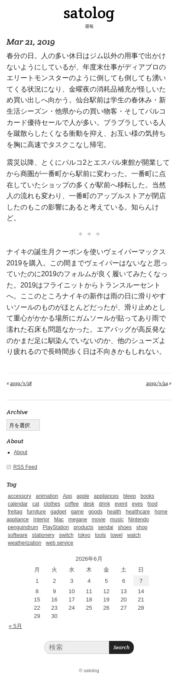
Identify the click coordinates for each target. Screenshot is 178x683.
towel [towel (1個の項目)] (116, 535)
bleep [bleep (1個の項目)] (129, 496)
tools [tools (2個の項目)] (100, 535)
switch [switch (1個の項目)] (66, 535)
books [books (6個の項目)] (147, 496)
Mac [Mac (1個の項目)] (59, 519)
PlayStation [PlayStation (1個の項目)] (56, 527)
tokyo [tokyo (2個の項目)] (84, 535)
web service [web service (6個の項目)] (59, 543)
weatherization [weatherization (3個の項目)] (24, 543)
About (20, 452)
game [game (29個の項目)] (77, 512)
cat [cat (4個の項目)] (35, 504)
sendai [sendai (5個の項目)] (105, 527)
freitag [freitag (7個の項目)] (15, 512)
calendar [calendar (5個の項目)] (18, 504)
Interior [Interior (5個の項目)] (41, 519)
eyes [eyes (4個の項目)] (137, 504)
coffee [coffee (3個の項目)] (71, 504)
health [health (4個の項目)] (114, 512)
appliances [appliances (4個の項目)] (106, 496)
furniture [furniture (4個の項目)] (36, 512)
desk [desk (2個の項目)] (88, 504)
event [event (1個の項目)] (121, 504)
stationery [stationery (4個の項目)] (43, 535)
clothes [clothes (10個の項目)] (52, 504)
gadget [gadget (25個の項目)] (58, 512)
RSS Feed (25, 467)
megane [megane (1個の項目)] (77, 519)
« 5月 (15, 626)
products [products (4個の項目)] (84, 527)
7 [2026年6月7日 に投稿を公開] (140, 581)
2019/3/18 (21, 383)
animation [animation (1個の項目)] (47, 496)
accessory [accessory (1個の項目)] (19, 496)
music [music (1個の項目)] (116, 519)
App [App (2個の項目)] (67, 496)
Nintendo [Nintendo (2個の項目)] (138, 519)
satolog (89, 13)
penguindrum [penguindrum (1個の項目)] (23, 527)
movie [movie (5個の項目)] (99, 519)
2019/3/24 (157, 383)
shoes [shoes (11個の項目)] (125, 527)
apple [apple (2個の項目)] (83, 496)
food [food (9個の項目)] (152, 504)
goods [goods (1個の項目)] (95, 512)
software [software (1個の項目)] (17, 535)
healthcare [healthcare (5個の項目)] (138, 512)
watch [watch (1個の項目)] (134, 535)
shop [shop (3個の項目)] (141, 527)
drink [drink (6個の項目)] (104, 504)
